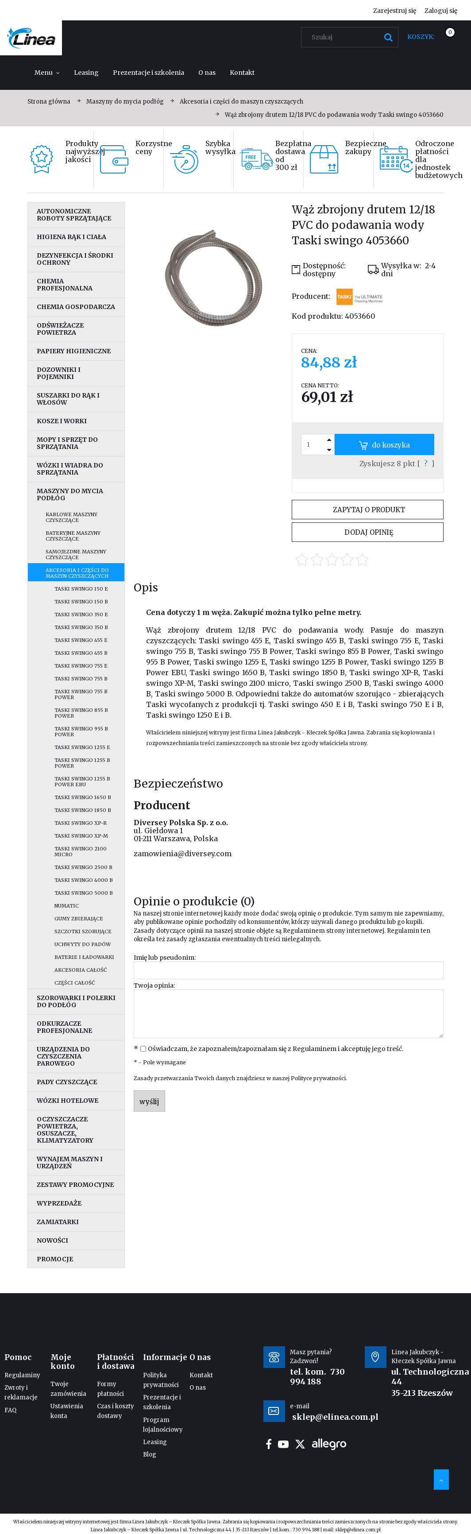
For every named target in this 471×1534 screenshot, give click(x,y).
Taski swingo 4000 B (83, 880)
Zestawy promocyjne (75, 1185)
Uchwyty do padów (82, 944)
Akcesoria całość (80, 970)
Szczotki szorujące (83, 931)
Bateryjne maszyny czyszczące (73, 536)
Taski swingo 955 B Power (81, 732)
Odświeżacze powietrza (60, 328)
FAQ (10, 1410)
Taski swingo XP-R (80, 823)
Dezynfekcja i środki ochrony (75, 259)
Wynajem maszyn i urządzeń (70, 1162)
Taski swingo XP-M (81, 836)
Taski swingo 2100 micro (80, 852)
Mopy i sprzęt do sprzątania (67, 443)
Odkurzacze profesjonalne (64, 1027)
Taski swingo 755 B (81, 679)
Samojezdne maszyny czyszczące (76, 554)
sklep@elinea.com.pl (358, 1530)
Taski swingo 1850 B (82, 810)
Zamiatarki (58, 1222)
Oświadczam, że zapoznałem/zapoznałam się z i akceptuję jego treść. (275, 1049)
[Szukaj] (388, 37)
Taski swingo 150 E (81, 589)
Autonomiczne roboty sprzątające (74, 214)
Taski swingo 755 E (81, 666)
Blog (149, 1454)
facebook (269, 1444)
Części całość (74, 983)
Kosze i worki (62, 421)
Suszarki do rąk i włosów (68, 398)
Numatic (66, 906)
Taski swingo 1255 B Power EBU (82, 782)
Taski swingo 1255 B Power (82, 763)
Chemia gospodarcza (76, 307)
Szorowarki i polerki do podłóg (76, 1001)
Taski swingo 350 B (81, 627)
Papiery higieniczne (74, 351)
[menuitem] (47, 72)
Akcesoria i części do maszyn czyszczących (77, 573)
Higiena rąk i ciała (71, 237)
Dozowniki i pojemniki (59, 373)
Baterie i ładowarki (84, 957)
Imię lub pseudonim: (165, 958)
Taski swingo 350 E (81, 614)
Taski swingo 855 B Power (81, 713)
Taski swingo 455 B (81, 653)
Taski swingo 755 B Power (81, 694)
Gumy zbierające (78, 919)
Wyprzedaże (59, 1203)
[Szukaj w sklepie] (351, 37)
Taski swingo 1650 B (82, 797)
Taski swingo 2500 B (83, 867)
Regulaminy (22, 1375)
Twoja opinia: (154, 985)
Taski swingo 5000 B (83, 893)
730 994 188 (317, 1377)
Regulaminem (304, 931)
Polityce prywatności (318, 1078)
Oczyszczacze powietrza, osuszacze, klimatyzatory (65, 1129)
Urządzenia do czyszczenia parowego (63, 1056)
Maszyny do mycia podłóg (70, 494)
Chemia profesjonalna (65, 284)
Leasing (155, 1442)
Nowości (52, 1240)
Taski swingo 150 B (81, 602)
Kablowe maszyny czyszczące (71, 517)
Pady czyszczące (67, 1082)
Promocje (55, 1259)
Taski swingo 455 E (81, 640)
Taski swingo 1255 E (82, 747)
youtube (283, 1444)
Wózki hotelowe (67, 1101)
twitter (300, 1444)
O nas (197, 1387)
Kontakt (201, 1375)
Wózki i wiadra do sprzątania (70, 468)
